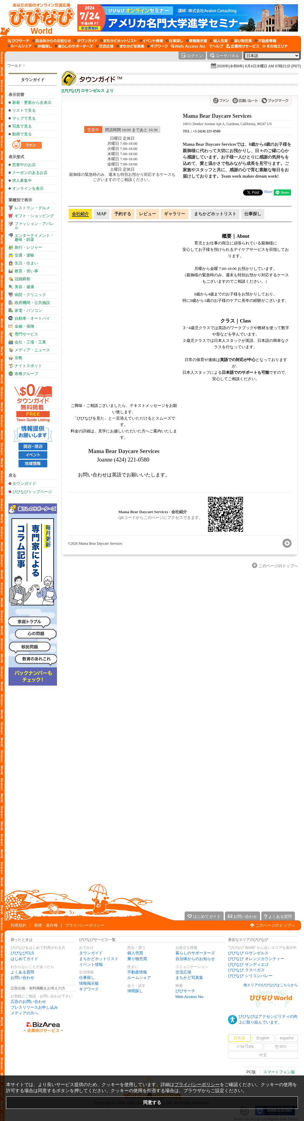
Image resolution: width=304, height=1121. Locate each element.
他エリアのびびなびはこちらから (270, 985)
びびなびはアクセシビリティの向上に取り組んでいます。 (268, 1019)
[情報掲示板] (196, 41)
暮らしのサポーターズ (195, 953)
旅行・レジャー (28, 247)
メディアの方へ (24, 1013)
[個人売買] (219, 41)
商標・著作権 (46, 925)
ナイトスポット (28, 366)
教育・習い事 (26, 271)
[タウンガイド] (85, 41)
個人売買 (135, 953)
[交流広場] (104, 46)
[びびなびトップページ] (38, 18)
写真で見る (22, 126)
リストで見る (24, 110)
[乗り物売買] (241, 41)
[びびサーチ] (18, 41)
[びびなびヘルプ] (216, 46)
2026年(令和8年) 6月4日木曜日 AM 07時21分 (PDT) (259, 66)
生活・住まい (26, 263)
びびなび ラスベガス (246, 970)
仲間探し (135, 991)
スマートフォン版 (279, 1072)
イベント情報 (91, 964)
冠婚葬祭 (22, 279)
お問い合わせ (22, 977)
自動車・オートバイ (32, 318)
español (287, 1038)
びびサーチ (185, 991)
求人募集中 (22, 180)
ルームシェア (139, 977)
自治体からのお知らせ (195, 958)
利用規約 (18, 925)
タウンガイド (33, 79)
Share (268, 191)
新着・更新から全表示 (32, 102)
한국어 (281, 1046)
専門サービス (26, 334)
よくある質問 (22, 972)
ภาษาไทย (245, 1046)
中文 (263, 1055)
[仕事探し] (174, 41)
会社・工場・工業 (30, 342)
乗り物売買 (137, 958)
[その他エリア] (274, 46)
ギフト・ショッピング (34, 216)
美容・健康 (24, 287)
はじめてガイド (24, 958)
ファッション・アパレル (34, 226)
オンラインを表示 (28, 188)
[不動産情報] (265, 41)
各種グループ (26, 374)
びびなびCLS (22, 953)
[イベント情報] (151, 41)
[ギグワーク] (157, 46)
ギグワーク (89, 989)
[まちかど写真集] (130, 46)
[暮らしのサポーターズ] (74, 46)
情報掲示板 (89, 983)
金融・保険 (24, 326)
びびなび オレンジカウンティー (256, 958)
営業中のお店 (24, 165)
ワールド (14, 65)
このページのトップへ (275, 925)
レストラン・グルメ (32, 208)
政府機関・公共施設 (32, 303)
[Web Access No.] (188, 46)
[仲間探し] (43, 46)
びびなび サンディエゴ (248, 964)
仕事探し (87, 977)
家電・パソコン (28, 310)
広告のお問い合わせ (28, 1001)
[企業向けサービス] (242, 46)
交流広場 (183, 972)
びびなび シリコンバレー (250, 975)
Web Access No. (189, 996)
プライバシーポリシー (85, 925)
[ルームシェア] (20, 46)
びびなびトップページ (32, 491)
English (262, 1038)
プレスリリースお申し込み (34, 1007)
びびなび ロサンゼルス (248, 953)
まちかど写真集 (189, 977)
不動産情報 (137, 972)
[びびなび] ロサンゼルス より (88, 90)
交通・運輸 (24, 255)
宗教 (18, 358)
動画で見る (22, 134)
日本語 (239, 1038)
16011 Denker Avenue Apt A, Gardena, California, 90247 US (227, 124)
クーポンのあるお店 (30, 173)
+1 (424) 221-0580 (206, 131)
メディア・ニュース (32, 350)
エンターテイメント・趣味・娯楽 (34, 237)
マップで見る (24, 118)
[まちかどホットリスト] (118, 41)
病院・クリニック (30, 295)
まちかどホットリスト (99, 958)
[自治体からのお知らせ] (51, 41)
